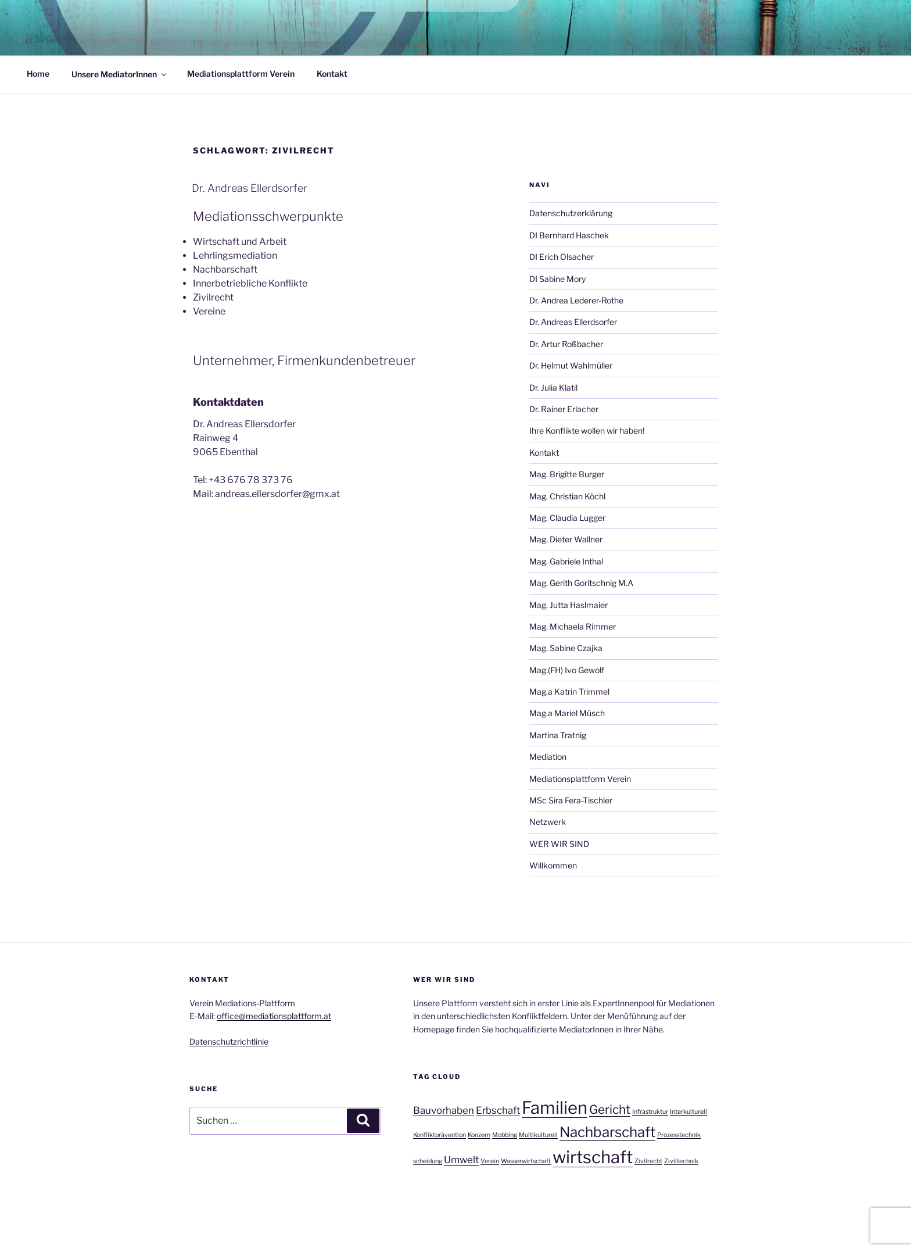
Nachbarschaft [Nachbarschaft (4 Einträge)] (607, 1132)
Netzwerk (547, 822)
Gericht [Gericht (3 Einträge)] (609, 1109)
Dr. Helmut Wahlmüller (570, 365)
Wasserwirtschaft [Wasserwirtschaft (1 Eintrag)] (526, 1161)
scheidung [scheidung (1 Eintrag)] (427, 1161)
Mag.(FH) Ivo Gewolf (566, 670)
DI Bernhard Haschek (569, 235)
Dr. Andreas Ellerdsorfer (249, 188)
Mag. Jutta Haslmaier (568, 605)
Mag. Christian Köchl (567, 496)
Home (38, 73)
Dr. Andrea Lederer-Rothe (576, 300)
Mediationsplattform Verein (241, 73)
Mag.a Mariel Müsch (567, 713)
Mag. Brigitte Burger (566, 474)
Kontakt (332, 73)
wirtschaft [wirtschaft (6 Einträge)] (593, 1157)
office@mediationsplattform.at (274, 1016)
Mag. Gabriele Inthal (566, 561)
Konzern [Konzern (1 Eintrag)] (479, 1135)
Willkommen (553, 865)
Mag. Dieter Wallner (565, 539)
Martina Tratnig (557, 735)
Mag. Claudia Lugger (567, 518)
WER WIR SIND (559, 844)
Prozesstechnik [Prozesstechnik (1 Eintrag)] (679, 1135)
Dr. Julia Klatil (553, 387)
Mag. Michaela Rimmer (572, 626)
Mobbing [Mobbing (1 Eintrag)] (504, 1135)
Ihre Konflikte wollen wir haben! (586, 430)
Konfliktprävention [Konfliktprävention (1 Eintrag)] (439, 1135)
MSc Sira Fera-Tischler (570, 800)
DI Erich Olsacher (561, 257)
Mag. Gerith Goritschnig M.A (581, 583)
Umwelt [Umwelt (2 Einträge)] (461, 1160)
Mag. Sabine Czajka (565, 648)
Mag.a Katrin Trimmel (569, 691)
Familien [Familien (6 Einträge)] (554, 1108)
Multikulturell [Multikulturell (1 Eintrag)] (538, 1135)
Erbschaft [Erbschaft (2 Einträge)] (498, 1110)
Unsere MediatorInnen (119, 73)
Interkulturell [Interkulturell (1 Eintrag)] (688, 1112)
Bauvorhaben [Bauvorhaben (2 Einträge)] (443, 1110)
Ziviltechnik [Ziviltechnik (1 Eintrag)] (681, 1161)
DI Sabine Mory (557, 279)
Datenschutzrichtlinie (228, 1041)
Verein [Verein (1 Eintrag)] (489, 1161)
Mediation (547, 757)
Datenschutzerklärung (570, 213)
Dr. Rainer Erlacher (563, 409)
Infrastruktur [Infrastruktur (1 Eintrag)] (650, 1112)
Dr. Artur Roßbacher (566, 344)
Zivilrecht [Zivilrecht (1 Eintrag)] (648, 1161)
